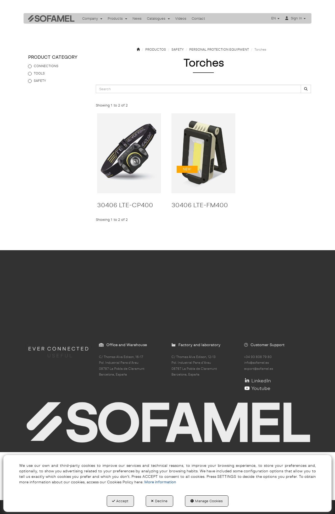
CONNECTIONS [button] (46, 66)
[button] (49, 18)
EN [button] (275, 18)
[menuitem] (92, 18)
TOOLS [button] (39, 73)
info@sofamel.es (256, 363)
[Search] (306, 89)
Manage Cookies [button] (206, 501)
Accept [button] (120, 501)
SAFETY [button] (40, 81)
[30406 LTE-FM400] (203, 153)
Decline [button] (159, 501)
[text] (198, 89)
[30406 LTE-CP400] (129, 153)
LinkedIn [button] (257, 380)
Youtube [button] (257, 388)
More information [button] (160, 482)
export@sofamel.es (258, 369)
